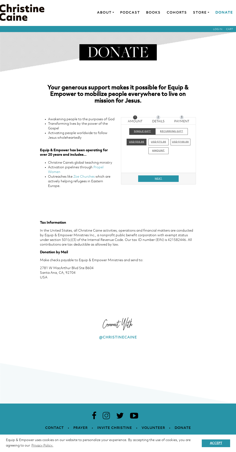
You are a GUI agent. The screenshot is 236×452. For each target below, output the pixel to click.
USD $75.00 (158, 142)
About (104, 12)
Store (200, 12)
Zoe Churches (84, 176)
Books (153, 12)
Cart (229, 29)
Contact (54, 428)
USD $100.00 (180, 142)
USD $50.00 (136, 142)
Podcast (130, 12)
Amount (158, 150)
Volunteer (153, 428)
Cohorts (177, 12)
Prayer (80, 428)
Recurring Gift (171, 131)
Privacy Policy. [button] (42, 445)
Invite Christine (114, 428)
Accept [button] (216, 443)
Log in (217, 29)
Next (158, 178)
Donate (224, 12)
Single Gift (142, 131)
